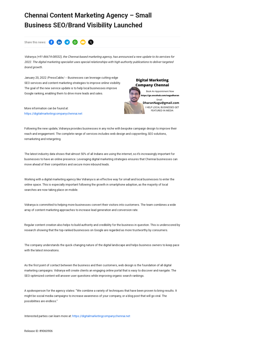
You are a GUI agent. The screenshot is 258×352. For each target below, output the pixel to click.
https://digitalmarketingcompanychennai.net (53, 113)
